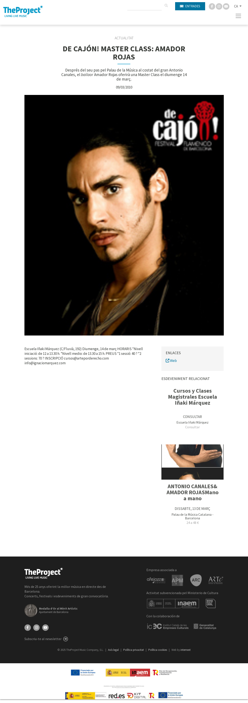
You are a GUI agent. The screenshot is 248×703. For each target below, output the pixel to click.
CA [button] (236, 6)
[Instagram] (219, 6)
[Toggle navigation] (238, 15)
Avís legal (113, 650)
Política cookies (158, 650)
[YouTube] (45, 627)
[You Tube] (226, 6)
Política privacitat (133, 650)
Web (171, 360)
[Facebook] (212, 6)
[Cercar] (166, 5)
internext (185, 650)
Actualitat (124, 38)
